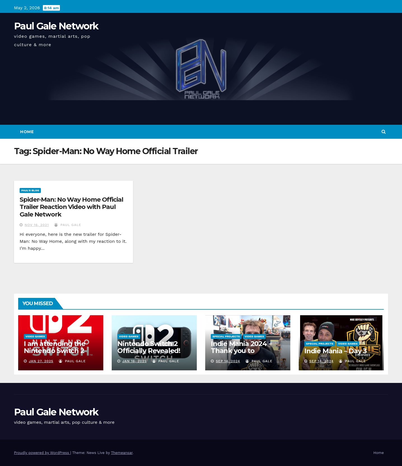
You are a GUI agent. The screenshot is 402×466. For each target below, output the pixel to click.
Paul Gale (67, 225)
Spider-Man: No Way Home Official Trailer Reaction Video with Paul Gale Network (71, 207)
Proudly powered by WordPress (42, 453)
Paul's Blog (30, 190)
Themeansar (121, 453)
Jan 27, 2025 (41, 361)
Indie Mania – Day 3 (335, 351)
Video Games (35, 336)
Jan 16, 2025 (134, 361)
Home (27, 131)
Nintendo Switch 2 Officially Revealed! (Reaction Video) (148, 351)
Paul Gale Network (56, 26)
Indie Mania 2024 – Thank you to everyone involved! (242, 351)
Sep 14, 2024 (228, 361)
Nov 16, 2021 (37, 225)
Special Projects (226, 336)
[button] (384, 131)
